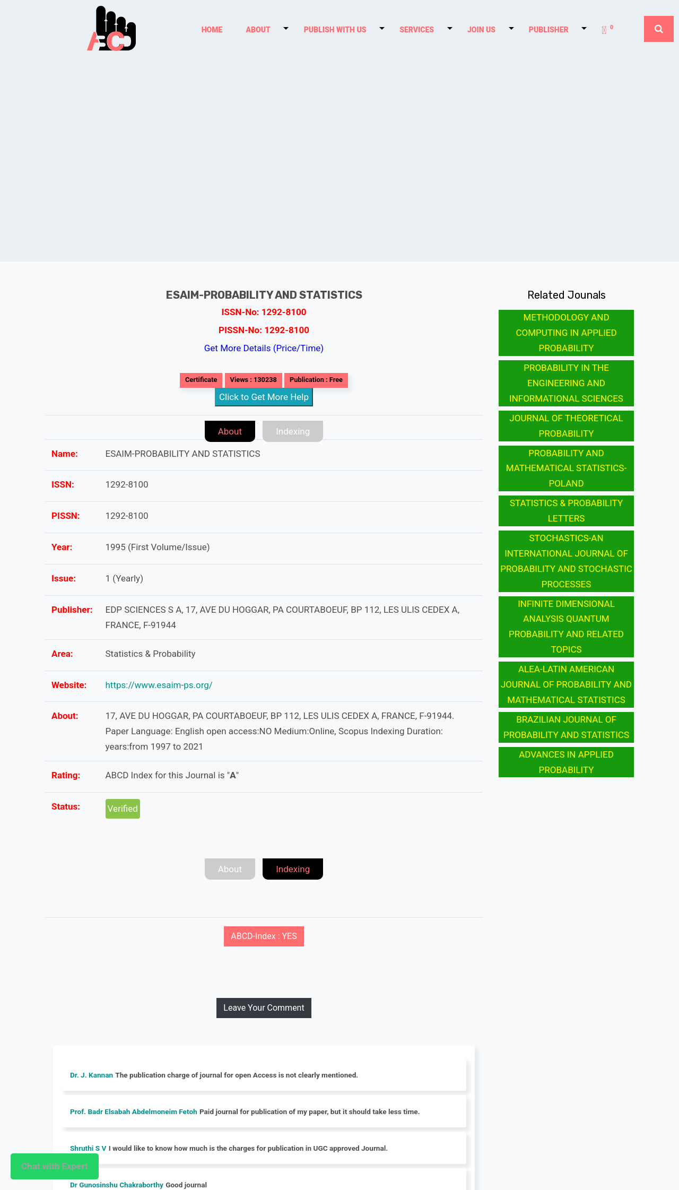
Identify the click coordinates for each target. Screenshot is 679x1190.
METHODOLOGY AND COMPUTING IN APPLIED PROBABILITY (566, 332)
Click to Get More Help (264, 397)
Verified (123, 808)
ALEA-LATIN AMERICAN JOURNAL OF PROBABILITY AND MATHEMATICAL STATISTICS (566, 684)
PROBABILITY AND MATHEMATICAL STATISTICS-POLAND (566, 468)
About (230, 431)
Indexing (293, 431)
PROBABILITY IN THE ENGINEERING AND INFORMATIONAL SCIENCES (566, 383)
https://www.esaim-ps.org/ (159, 685)
